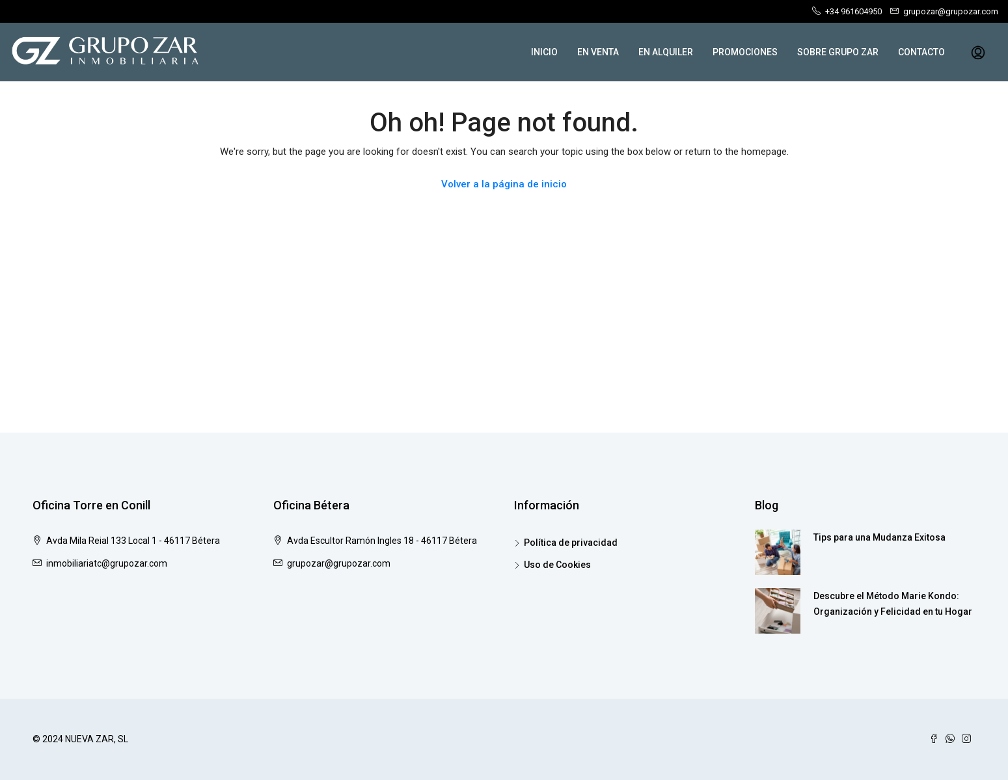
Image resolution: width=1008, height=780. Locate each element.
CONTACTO (921, 52)
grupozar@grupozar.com (338, 563)
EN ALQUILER (665, 52)
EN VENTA (598, 52)
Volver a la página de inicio (504, 184)
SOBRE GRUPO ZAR (838, 52)
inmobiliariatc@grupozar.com (106, 563)
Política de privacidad (571, 542)
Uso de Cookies (557, 564)
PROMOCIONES (745, 52)
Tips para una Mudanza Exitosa (879, 537)
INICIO (544, 52)
